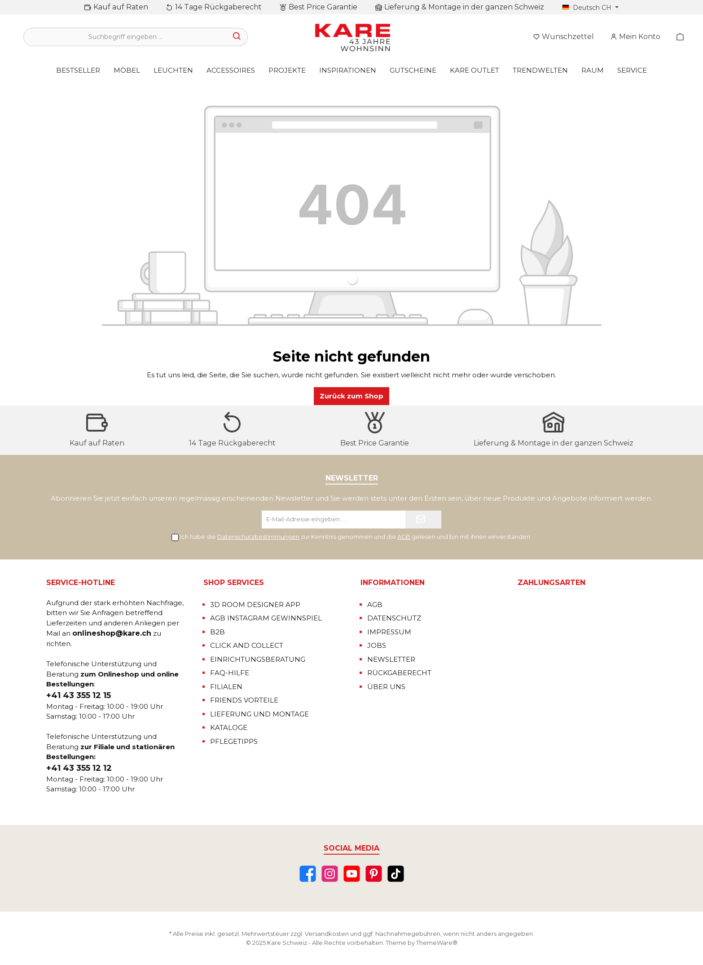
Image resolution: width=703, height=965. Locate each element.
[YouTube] (352, 874)
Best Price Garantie (323, 7)
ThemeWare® (436, 942)
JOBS (376, 645)
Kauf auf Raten (120, 7)
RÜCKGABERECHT (399, 672)
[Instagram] (330, 874)
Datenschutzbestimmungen (258, 536)
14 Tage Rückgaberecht (218, 7)
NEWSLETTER (391, 659)
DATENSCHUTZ (394, 618)
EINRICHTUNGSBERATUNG (257, 659)
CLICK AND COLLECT (246, 645)
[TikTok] (396, 874)
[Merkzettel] (563, 36)
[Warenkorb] (677, 36)
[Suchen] (237, 37)
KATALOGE (228, 727)
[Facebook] (308, 874)
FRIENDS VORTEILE (244, 700)
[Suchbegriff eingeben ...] (125, 37)
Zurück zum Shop (351, 396)
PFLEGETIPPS (234, 741)
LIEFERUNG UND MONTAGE (259, 714)
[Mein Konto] (635, 36)
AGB (403, 536)
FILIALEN (226, 686)
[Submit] (423, 519)
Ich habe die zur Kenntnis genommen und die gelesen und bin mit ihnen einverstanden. (356, 536)
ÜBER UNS (386, 686)
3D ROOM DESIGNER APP (255, 604)
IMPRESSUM (389, 632)
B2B (217, 632)
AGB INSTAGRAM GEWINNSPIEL (266, 618)
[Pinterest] (374, 874)
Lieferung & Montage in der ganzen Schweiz (464, 7)
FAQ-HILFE (229, 672)
